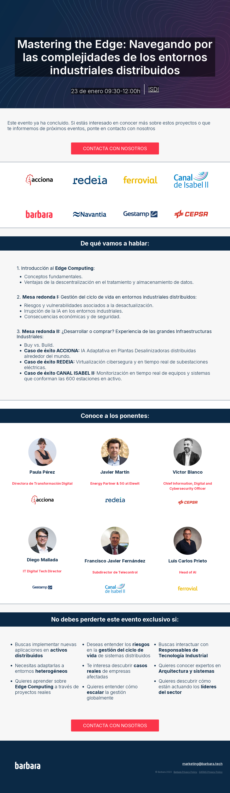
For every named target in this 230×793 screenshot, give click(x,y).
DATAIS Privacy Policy (211, 772)
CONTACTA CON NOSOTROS (115, 148)
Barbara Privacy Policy (185, 772)
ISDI (153, 89)
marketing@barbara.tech (202, 764)
